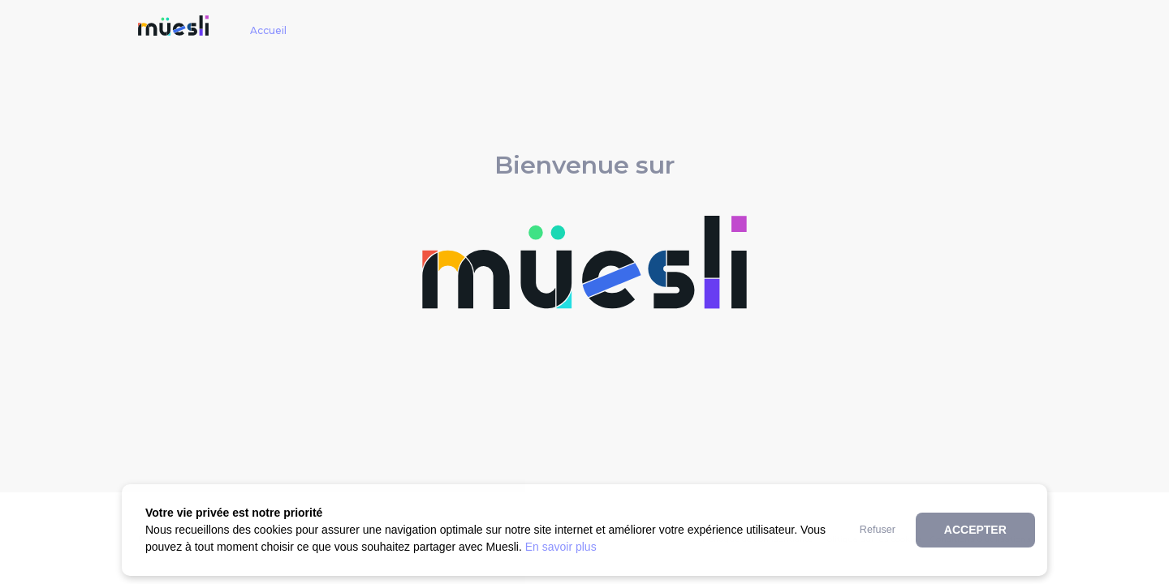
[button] (877, 530)
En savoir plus (561, 546)
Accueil (268, 30)
